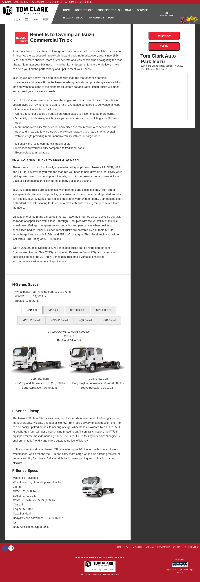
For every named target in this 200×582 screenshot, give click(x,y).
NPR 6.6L (54, 310)
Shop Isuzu (164, 35)
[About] (80, 17)
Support (176, 547)
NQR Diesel (85, 320)
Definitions (137, 547)
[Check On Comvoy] (11, 548)
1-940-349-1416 (53, 2)
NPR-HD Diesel (31, 320)
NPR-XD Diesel (59, 320)
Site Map (150, 547)
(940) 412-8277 (21, 2)
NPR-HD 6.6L (103, 310)
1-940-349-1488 (83, 2)
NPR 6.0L (32, 310)
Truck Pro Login (191, 547)
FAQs (127, 547)
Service (142, 10)
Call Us (164, 46)
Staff (129, 10)
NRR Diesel (109, 320)
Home (67, 10)
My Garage (96, 17)
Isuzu (68, 17)
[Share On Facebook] (5, 548)
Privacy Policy (163, 547)
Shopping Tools (109, 10)
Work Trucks (84, 10)
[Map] (111, 17)
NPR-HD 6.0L (77, 310)
